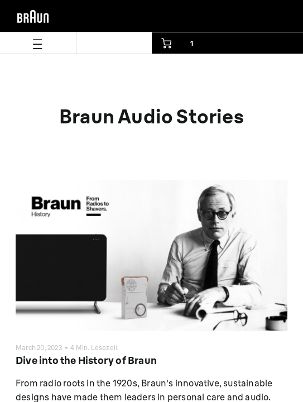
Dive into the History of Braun (86, 360)
